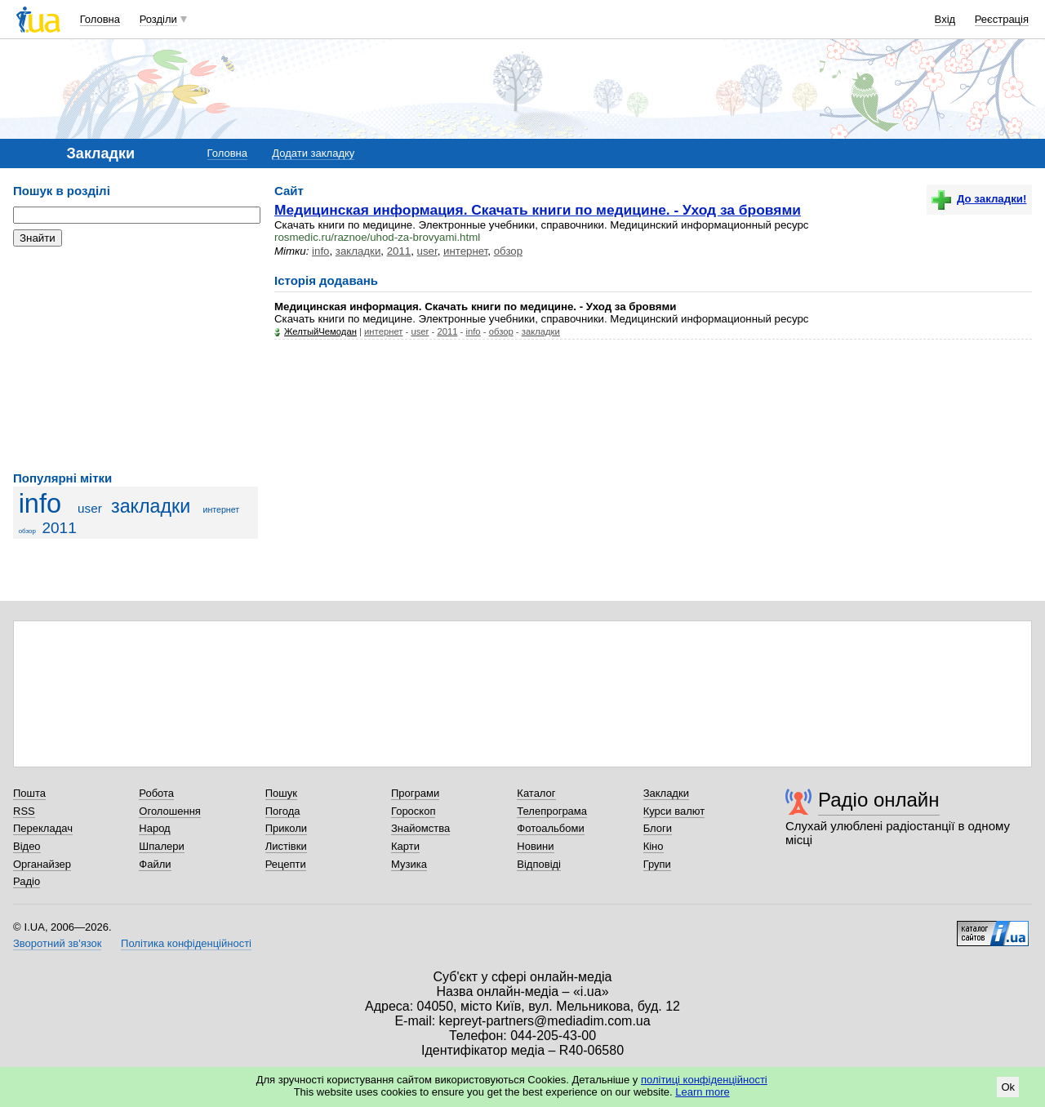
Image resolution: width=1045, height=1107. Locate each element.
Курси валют (674, 811)
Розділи (158, 19)
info (40, 503)
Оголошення (170, 811)
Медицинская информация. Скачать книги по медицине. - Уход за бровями (537, 210)
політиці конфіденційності (704, 1080)
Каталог (536, 793)
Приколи (286, 828)
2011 (59, 527)
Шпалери (162, 846)
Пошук (281, 793)
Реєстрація (1002, 19)
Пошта (29, 793)
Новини (535, 846)
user (90, 508)
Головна (100, 19)
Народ (154, 828)
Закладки (666, 793)
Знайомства (420, 828)
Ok (1008, 1087)
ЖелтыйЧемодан (320, 331)
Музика (409, 864)
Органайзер (42, 864)
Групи (657, 864)
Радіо (26, 881)
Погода (282, 811)
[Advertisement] (135, 359)
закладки (150, 506)
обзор (27, 531)
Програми (415, 793)
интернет (221, 509)
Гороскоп (413, 811)
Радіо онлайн (879, 800)
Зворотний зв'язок (57, 943)
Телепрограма (552, 811)
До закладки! (979, 199)
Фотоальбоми (550, 828)
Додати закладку (313, 153)
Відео (27, 846)
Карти (405, 846)
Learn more (702, 1092)
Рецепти (285, 864)
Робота (156, 793)
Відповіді (539, 864)
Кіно (653, 846)
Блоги (657, 828)
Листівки (286, 846)
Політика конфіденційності (186, 943)
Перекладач (43, 828)
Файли (155, 864)
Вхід (945, 19)
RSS (24, 811)
